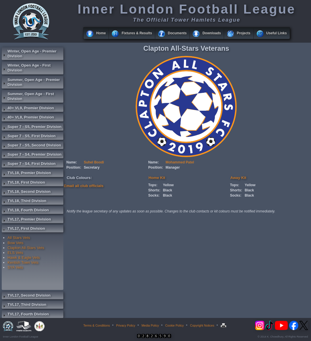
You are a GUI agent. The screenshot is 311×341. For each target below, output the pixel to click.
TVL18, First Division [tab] (23, 183)
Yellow (168, 185)
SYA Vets (15, 267)
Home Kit (157, 178)
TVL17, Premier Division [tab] (26, 220)
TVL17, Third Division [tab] (24, 305)
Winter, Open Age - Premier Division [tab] (29, 53)
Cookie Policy (174, 325)
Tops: (153, 185)
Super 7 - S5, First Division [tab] (29, 137)
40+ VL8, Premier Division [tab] (28, 118)
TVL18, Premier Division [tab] (26, 173)
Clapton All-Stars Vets (25, 248)
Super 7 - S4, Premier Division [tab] (32, 155)
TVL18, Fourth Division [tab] (25, 211)
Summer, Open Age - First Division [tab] (28, 96)
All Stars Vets (18, 238)
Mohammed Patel (180, 162)
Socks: (154, 195)
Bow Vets (15, 243)
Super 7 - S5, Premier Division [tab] (32, 127)
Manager (173, 167)
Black (167, 190)
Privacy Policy (125, 325)
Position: (74, 167)
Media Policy (150, 325)
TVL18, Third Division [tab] (24, 201)
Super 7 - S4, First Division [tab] (29, 164)
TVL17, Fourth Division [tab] (25, 315)
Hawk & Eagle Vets (23, 257)
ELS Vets (15, 252)
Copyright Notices (202, 325)
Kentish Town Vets (23, 262)
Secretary (92, 167)
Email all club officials (84, 186)
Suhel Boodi (94, 162)
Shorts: (154, 190)
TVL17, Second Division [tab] (26, 296)
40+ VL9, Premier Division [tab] (28, 109)
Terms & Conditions (96, 325)
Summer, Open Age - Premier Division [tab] (31, 82)
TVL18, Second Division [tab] (26, 192)
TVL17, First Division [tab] (23, 229)
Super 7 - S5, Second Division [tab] (31, 146)
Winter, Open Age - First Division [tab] (26, 67)
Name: (72, 162)
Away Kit (238, 178)
